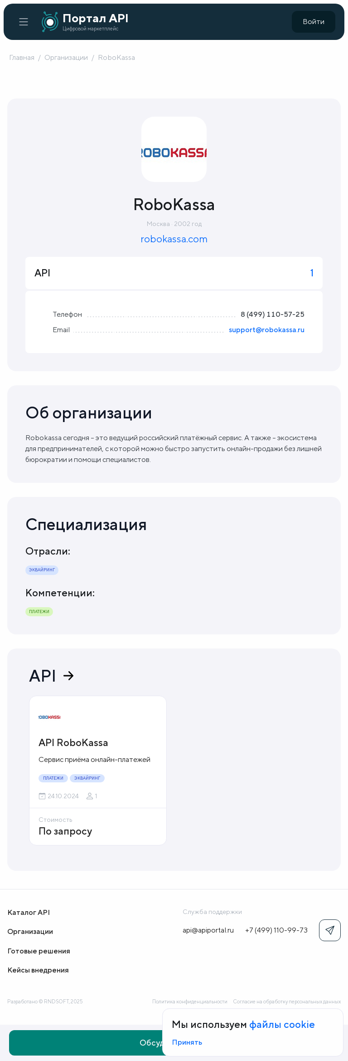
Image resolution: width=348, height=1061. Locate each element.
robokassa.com (174, 239)
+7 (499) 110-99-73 (276, 930)
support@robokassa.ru (266, 329)
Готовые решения (38, 951)
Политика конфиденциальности (189, 1001)
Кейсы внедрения (38, 970)
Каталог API (28, 912)
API (51, 676)
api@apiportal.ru (208, 930)
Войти (313, 21)
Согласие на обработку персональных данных (287, 1001)
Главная (21, 57)
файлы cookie (282, 1024)
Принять (187, 1042)
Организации (66, 57)
